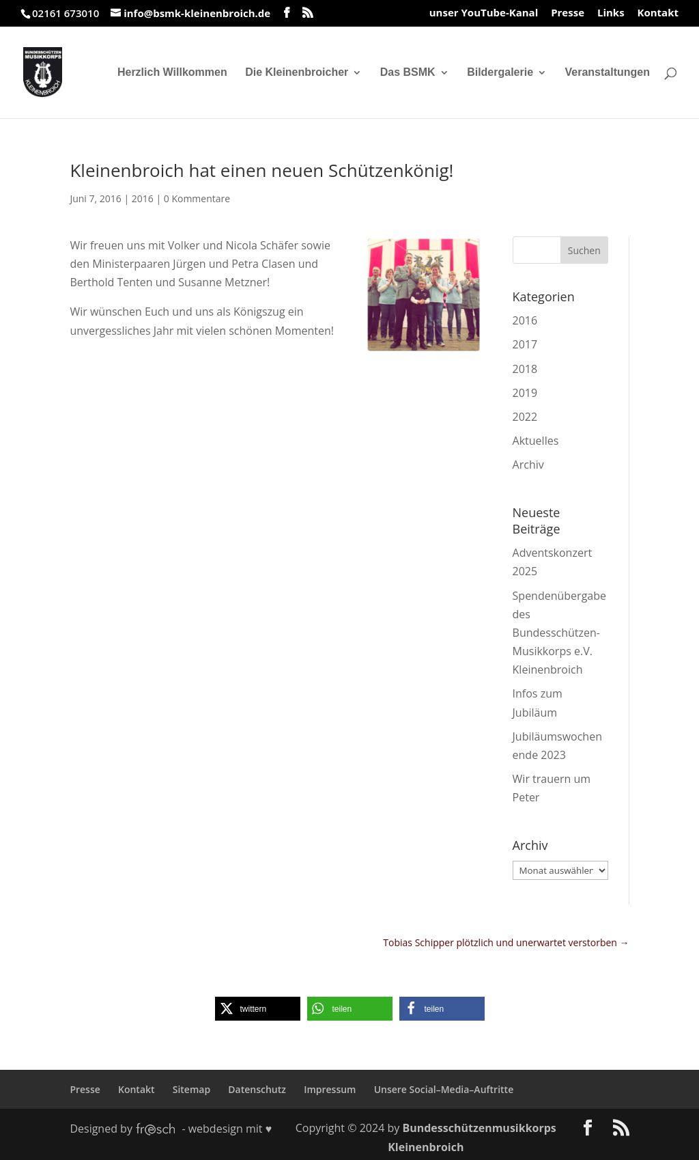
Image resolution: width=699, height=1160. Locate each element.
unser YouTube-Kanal (484, 13)
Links (611, 13)
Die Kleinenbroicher (296, 73)
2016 (143, 198)
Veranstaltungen (607, 73)
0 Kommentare (197, 198)
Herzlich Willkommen (172, 73)
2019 (525, 392)
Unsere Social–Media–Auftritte (444, 1089)
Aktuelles (536, 440)
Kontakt (658, 13)
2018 (525, 368)
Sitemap (191, 1089)
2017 (525, 344)
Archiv (528, 464)
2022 (525, 416)
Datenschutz (257, 1089)
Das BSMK (408, 73)
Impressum (330, 1089)
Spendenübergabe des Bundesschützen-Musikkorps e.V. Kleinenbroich (559, 633)
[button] (257, 1009)
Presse (567, 13)
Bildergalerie (500, 73)
